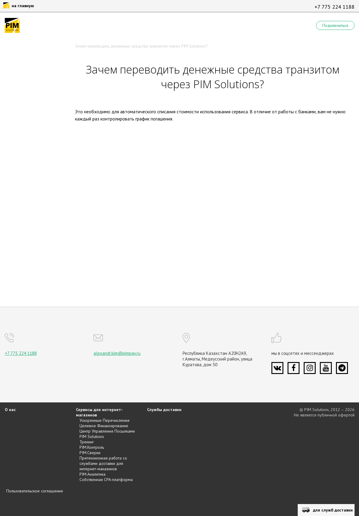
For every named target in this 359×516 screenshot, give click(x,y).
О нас (10, 409)
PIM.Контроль (92, 447)
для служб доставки (333, 510)
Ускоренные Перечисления (104, 420)
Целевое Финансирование (104, 425)
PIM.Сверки (90, 452)
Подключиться (335, 25)
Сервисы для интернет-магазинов (99, 412)
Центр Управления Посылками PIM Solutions (107, 433)
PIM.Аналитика (93, 474)
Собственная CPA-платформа (106, 479)
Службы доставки (164, 409)
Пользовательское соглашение (34, 491)
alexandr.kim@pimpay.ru (117, 353)
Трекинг (87, 442)
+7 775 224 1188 (334, 6)
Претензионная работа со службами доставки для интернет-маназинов (103, 463)
